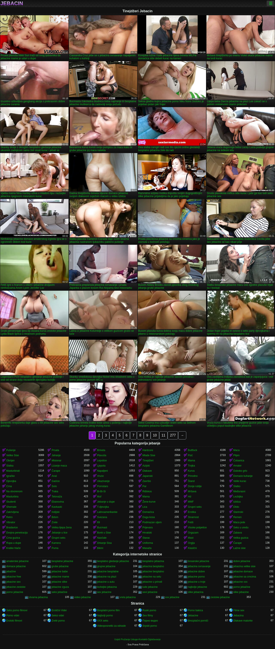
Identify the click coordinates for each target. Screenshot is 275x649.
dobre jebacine (241, 561)
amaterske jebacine (17, 561)
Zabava (237, 532)
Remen (237, 517)
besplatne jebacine (62, 561)
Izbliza (237, 501)
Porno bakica (195, 610)
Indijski (56, 512)
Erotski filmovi (14, 620)
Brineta (101, 450)
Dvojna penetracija (17, 532)
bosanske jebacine (198, 561)
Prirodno (192, 475)
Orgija (191, 542)
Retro (9, 517)
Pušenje (10, 450)
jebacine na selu (151, 576)
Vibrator (10, 522)
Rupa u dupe (13, 542)
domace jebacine (16, 566)
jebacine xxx (240, 581)
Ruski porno (149, 610)
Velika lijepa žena (62, 527)
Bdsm (55, 517)
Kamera (56, 542)
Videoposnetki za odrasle (111, 625)
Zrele (54, 522)
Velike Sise (12, 455)
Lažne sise (239, 548)
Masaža (146, 548)
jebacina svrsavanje (199, 566)
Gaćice (56, 481)
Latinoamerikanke (107, 512)
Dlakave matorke (243, 620)
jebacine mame (60, 576)
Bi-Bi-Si (101, 491)
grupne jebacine (106, 566)
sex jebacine (104, 592)
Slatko (236, 486)
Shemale (11, 506)
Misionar (56, 460)
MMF (191, 501)
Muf (99, 496)
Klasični (192, 548)
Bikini (100, 548)
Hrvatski (147, 532)
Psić (190, 455)
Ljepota (101, 465)
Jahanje (56, 455)
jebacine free (13, 576)
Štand (191, 481)
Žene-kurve (149, 501)
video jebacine (82, 597)
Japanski (147, 475)
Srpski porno (149, 625)
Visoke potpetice (197, 527)
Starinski (238, 512)
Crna (9, 486)
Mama (191, 460)
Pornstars (102, 486)
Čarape (56, 470)
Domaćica (148, 512)
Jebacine (193, 615)
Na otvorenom (14, 491)
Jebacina (238, 615)
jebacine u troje (196, 581)
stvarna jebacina (38, 597)
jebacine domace (243, 571)
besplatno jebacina (153, 561)
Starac (146, 537)
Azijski (146, 465)
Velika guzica (240, 537)
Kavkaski (57, 506)
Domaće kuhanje (243, 475)
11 (163, 435)
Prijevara (147, 527)
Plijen (236, 455)
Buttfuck (192, 450)
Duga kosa (148, 517)
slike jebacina (195, 592)
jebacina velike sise (244, 566)
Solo (54, 486)
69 (98, 522)
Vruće (100, 475)
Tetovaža (57, 496)
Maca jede (239, 522)
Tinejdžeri (148, 460)
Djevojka (11, 481)
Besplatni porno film (108, 610)
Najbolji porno (105, 615)
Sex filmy (147, 615)
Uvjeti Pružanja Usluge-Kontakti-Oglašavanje (137, 639)
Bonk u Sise (104, 532)
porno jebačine (241, 586)
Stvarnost (193, 517)
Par (144, 486)
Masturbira (12, 496)
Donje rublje (195, 486)
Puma (55, 548)
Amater (237, 465)
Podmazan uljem (152, 522)
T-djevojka (103, 506)
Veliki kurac (239, 481)
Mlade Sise (148, 455)
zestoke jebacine (220, 597)
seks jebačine (59, 592)
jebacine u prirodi (152, 581)
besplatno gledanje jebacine (113, 561)
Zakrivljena (12, 512)
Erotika (192, 512)
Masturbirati (13, 470)
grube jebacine (60, 566)
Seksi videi (58, 615)
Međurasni (239, 491)
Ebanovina (58, 501)
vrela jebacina (128, 597)
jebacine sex (13, 581)
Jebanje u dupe (106, 501)
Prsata (55, 450)
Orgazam (193, 532)
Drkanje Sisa (104, 542)
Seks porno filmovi (16, 610)
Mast (190, 537)
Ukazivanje (103, 481)
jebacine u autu (106, 581)
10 (155, 435)
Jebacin (11, 3)
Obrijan (10, 460)
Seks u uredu (241, 527)
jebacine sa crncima (244, 576)
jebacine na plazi (106, 576)
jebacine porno (196, 576)
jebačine (11, 571)
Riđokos (147, 491)
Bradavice (12, 527)
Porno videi (12, 615)
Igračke (10, 475)
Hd (189, 496)
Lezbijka (238, 496)
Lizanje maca (59, 465)
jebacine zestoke (15, 586)
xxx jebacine (172, 597)
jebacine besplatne (108, 571)
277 (173, 435)
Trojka (191, 465)
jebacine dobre (196, 571)
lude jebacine (150, 586)
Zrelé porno (58, 620)
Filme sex (238, 610)
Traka (55, 491)
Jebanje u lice (59, 532)
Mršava (192, 491)
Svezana (102, 517)
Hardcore (147, 450)
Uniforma (147, 542)
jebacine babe (60, 571)
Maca (236, 450)
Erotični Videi (59, 610)
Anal (54, 475)
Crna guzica (13, 537)
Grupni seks (195, 506)
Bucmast (102, 527)
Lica (144, 506)
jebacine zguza (60, 586)
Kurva (191, 470)
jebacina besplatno (153, 566)
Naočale (102, 537)
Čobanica (238, 460)
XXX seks (102, 620)
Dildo (236, 506)
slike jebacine (241, 592)
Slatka (9, 465)
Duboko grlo (240, 470)
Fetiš (190, 522)
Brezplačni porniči (198, 620)
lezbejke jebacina (107, 586)
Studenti (11, 501)
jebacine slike (59, 581)
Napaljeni (102, 470)
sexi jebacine (149, 592)
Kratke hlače (13, 548)
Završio (146, 481)
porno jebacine (14, 592)
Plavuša (101, 455)
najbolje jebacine (197, 586)
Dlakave (147, 470)
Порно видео (150, 620)
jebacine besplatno (153, 571)
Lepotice (102, 460)
